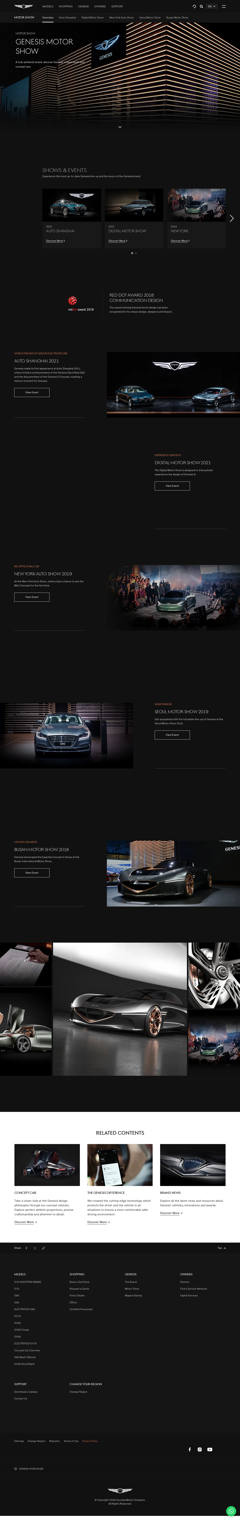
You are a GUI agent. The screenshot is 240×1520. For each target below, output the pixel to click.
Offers (73, 1302)
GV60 (17, 1337)
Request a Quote (79, 1289)
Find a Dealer (77, 1295)
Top (220, 1248)
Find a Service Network (193, 1289)
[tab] (194, 6)
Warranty (54, 1441)
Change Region (78, 1392)
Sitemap (19, 1441)
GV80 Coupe (21, 1330)
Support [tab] (117, 6)
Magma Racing (133, 1295)
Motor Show (132, 1289)
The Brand (131, 1282)
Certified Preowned (81, 1309)
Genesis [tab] (83, 6)
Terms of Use (71, 1441)
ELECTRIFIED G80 (24, 1309)
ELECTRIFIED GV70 (25, 1343)
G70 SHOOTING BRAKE (27, 1282)
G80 (16, 1295)
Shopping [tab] (66, 6)
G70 (16, 1289)
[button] (232, 218)
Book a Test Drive (79, 1282)
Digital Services (189, 1295)
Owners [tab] (100, 6)
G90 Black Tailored (24, 1357)
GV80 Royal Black (24, 1364)
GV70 (17, 1316)
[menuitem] (47, 17)
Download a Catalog (25, 1392)
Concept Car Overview (27, 1350)
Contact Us (20, 1398)
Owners (184, 1282)
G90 (16, 1302)
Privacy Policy (90, 1441)
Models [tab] (47, 6)
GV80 (17, 1323)
